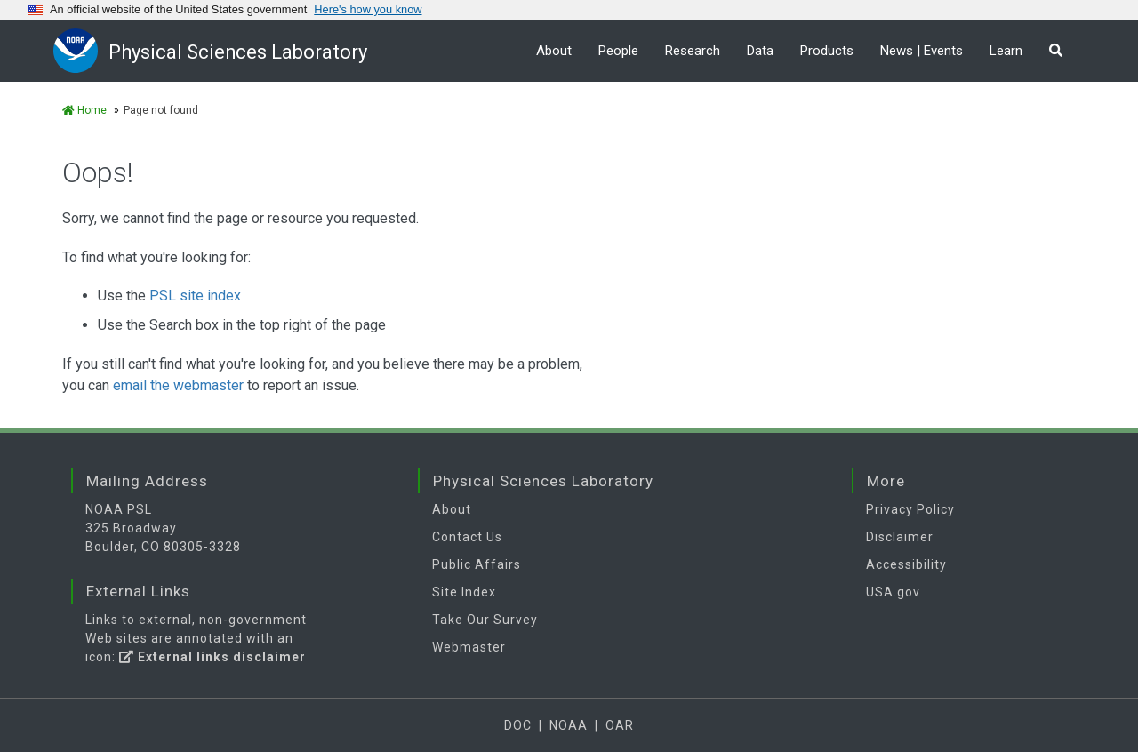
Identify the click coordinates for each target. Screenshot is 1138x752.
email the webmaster (178, 385)
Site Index (464, 592)
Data (760, 51)
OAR (619, 725)
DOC (518, 725)
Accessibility (906, 564)
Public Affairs (476, 564)
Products (827, 51)
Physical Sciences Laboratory (238, 52)
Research (692, 51)
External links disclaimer (212, 657)
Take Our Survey (485, 619)
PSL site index (195, 295)
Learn (1006, 51)
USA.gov (893, 592)
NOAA (568, 725)
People (618, 51)
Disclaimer (900, 537)
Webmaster (469, 647)
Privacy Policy (910, 509)
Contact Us (467, 537)
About (554, 51)
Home (84, 110)
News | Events (921, 51)
